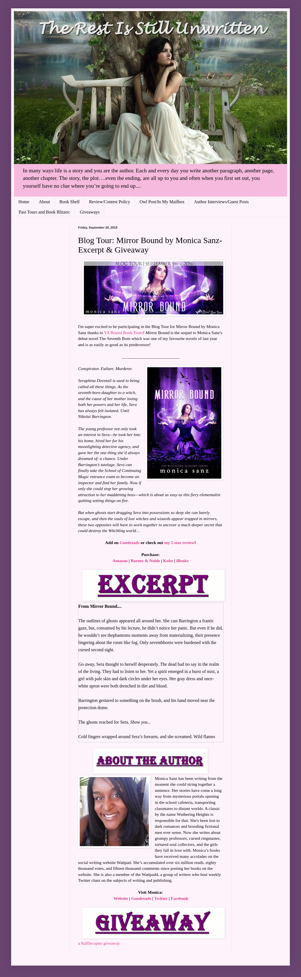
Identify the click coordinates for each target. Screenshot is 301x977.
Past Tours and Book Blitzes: (44, 212)
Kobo (168, 560)
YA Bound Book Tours (123, 332)
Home (23, 201)
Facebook (179, 898)
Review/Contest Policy (109, 201)
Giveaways (89, 212)
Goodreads (130, 542)
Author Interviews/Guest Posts (221, 201)
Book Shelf (69, 201)
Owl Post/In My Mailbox (162, 201)
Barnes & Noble (145, 560)
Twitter (161, 898)
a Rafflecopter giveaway (99, 943)
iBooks (182, 560)
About (44, 201)
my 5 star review (179, 542)
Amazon (120, 560)
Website (121, 898)
